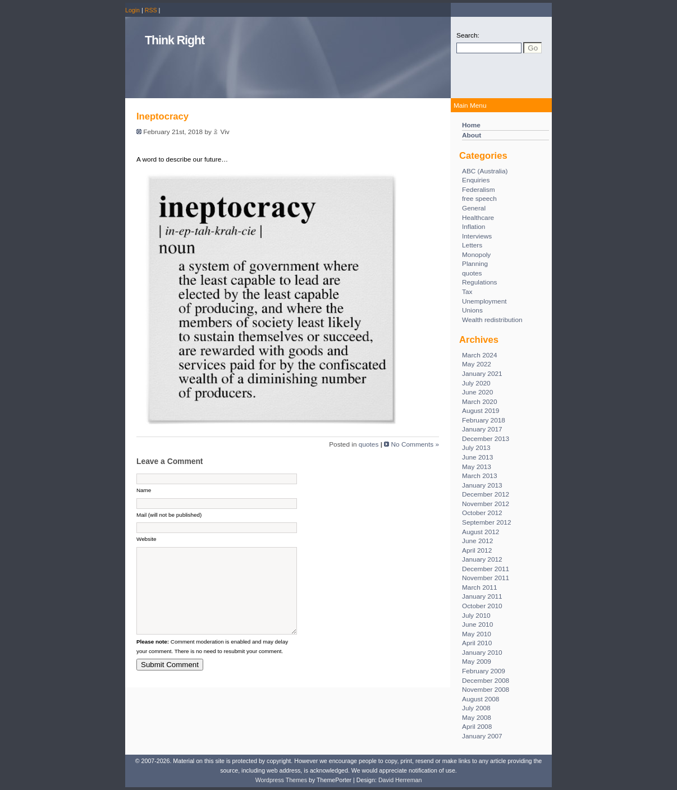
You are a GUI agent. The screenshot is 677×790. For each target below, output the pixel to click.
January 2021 (482, 374)
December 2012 (485, 494)
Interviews (477, 236)
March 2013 (479, 476)
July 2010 (476, 615)
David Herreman (400, 780)
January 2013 (482, 485)
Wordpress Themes (281, 780)
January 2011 (482, 596)
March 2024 (479, 355)
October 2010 (482, 606)
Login (132, 10)
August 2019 (480, 411)
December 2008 (485, 681)
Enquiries (476, 180)
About (471, 135)
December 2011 (485, 569)
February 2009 (483, 671)
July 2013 (476, 448)
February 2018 (483, 420)
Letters (472, 245)
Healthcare (478, 218)
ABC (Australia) (485, 171)
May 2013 (476, 467)
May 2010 (476, 634)
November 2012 (485, 504)
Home (471, 125)
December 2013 (485, 439)
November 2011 (485, 578)
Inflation (473, 227)
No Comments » (415, 444)
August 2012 (480, 532)
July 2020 (476, 383)
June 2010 (477, 624)
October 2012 (482, 513)
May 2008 (476, 718)
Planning (475, 264)
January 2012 (482, 559)
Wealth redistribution (492, 320)
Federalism (478, 190)
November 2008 (485, 689)
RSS (151, 10)
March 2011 (479, 587)
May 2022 (476, 364)
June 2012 (477, 541)
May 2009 (476, 661)
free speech (479, 199)
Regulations (479, 282)
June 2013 (477, 457)
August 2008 (480, 699)
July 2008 (476, 708)
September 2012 (486, 522)
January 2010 (482, 652)
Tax (467, 292)
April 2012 (477, 550)
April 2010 (477, 643)
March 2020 (479, 402)
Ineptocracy (162, 116)
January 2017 (482, 429)
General (474, 208)
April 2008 (477, 727)
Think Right (174, 40)
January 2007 (482, 736)
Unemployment (484, 301)
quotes (472, 273)
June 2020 (477, 392)
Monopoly (476, 255)
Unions (472, 310)
